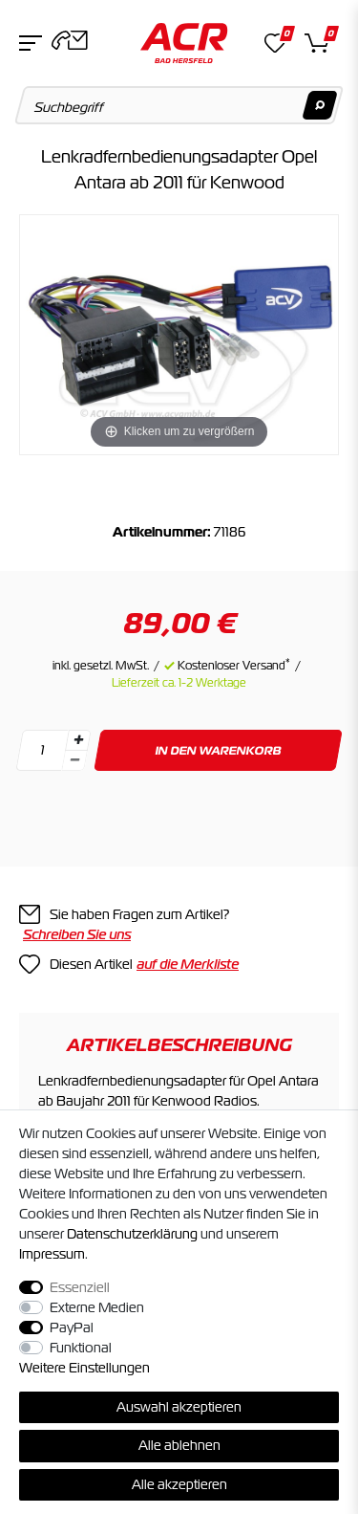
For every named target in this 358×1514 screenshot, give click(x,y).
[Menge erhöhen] (78, 740)
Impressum (52, 1253)
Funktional (81, 1347)
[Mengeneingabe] (42, 750)
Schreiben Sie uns (77, 934)
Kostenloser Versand (234, 665)
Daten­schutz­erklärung (132, 1233)
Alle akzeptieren (179, 1484)
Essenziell (80, 1287)
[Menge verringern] (74, 761)
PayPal (72, 1327)
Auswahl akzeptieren (179, 1406)
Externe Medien (97, 1307)
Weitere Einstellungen (84, 1367)
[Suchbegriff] (179, 105)
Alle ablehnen (179, 1445)
